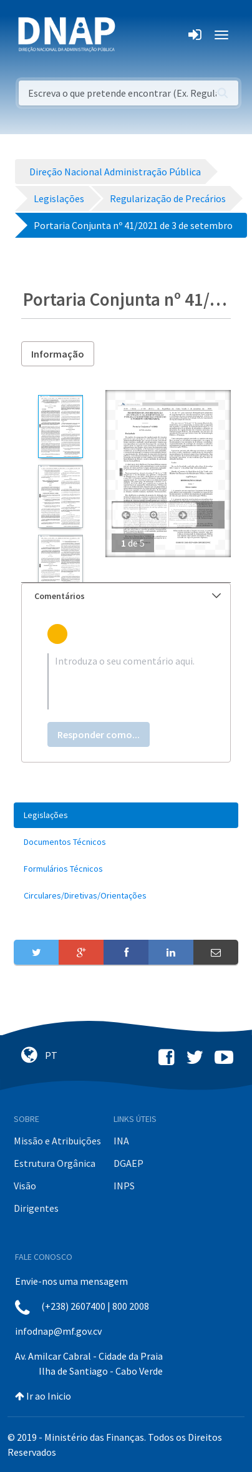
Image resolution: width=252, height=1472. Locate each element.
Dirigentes (36, 1208)
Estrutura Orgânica (54, 1163)
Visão (25, 1185)
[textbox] (126, 681)
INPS (124, 1185)
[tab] (126, 596)
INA (121, 1140)
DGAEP (128, 1163)
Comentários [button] (127, 596)
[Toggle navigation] (133, 34)
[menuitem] (126, 815)
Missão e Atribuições (57, 1140)
